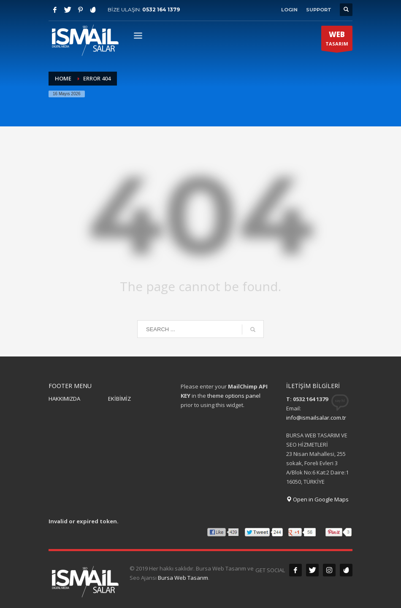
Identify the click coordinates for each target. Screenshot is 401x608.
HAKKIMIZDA (64, 398)
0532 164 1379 (161, 9)
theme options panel (233, 395)
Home (63, 78)
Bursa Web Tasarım (183, 577)
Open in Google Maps (317, 499)
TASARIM (336, 40)
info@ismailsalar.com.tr (316, 417)
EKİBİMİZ (119, 398)
